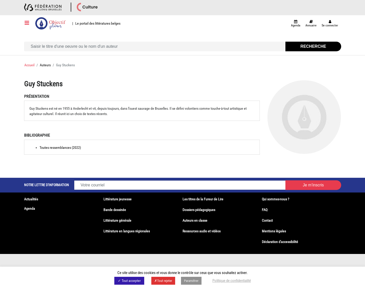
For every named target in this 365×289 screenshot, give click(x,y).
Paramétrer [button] (191, 281)
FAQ (264, 210)
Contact (267, 220)
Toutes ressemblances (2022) (60, 148)
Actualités (31, 199)
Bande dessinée (114, 210)
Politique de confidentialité (231, 280)
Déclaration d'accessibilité (280, 242)
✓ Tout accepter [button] (129, 281)
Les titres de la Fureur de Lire (202, 199)
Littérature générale (117, 220)
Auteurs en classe (194, 220)
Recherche (313, 46)
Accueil (29, 65)
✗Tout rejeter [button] (163, 281)
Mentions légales (274, 231)
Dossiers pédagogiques (198, 210)
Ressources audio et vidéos (201, 231)
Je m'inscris (313, 185)
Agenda (29, 208)
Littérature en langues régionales (126, 231)
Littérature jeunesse (117, 199)
